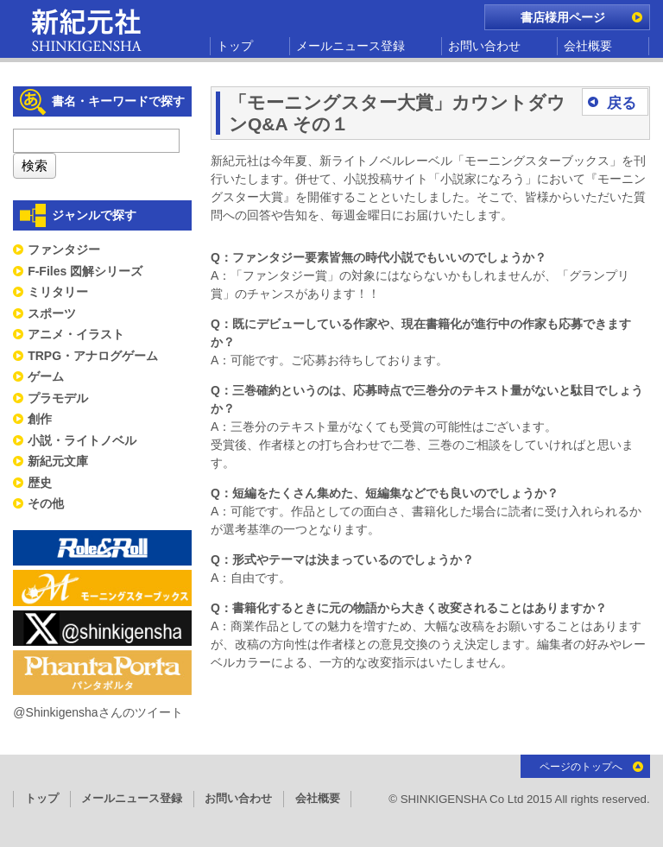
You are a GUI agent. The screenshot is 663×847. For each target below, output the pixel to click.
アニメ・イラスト (76, 334)
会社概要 (588, 46)
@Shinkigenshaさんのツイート (97, 712)
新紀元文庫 (58, 461)
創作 (40, 419)
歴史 (40, 483)
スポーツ (52, 313)
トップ (235, 46)
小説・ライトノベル (82, 440)
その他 (46, 503)
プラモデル (58, 398)
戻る (621, 103)
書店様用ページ (563, 17)
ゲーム (46, 376)
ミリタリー (58, 292)
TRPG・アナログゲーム (93, 356)
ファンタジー (64, 249)
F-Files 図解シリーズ (85, 271)
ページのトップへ (581, 767)
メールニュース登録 (350, 46)
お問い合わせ (484, 46)
